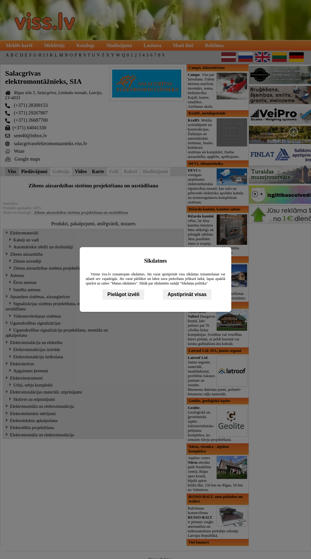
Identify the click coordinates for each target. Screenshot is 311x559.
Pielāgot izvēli (123, 294)
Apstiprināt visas (187, 294)
